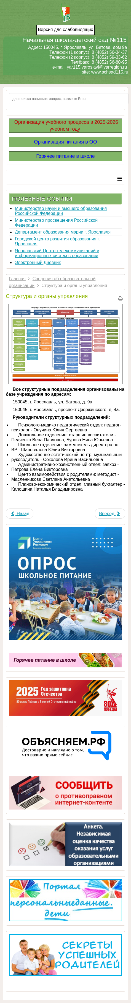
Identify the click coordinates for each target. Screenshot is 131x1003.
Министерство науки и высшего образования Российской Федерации (61, 211)
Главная (17, 278)
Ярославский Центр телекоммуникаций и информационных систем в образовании (57, 253)
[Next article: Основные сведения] (110, 513)
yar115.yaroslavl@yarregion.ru (97, 67)
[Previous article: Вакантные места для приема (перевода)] (19, 513)
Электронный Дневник (38, 262)
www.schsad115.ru (109, 72)
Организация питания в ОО (65, 142)
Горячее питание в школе (65, 156)
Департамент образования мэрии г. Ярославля (63, 232)
